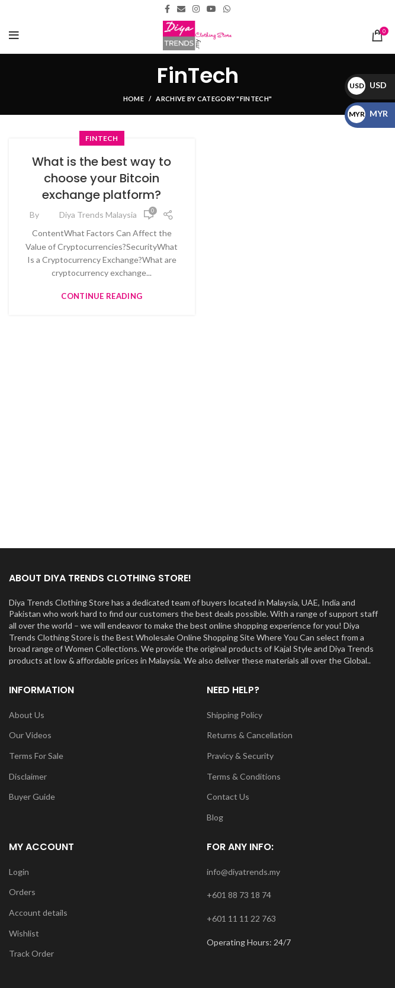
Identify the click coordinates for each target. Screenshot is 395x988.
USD (367, 85)
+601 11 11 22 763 (241, 918)
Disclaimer (28, 776)
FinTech (101, 138)
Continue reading (101, 296)
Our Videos (30, 735)
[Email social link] (181, 9)
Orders (22, 892)
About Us (26, 715)
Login (19, 872)
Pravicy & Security (240, 756)
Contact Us (228, 796)
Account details (38, 912)
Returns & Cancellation (250, 735)
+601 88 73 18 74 (239, 895)
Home (133, 98)
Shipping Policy (234, 715)
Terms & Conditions (244, 776)
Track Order (31, 953)
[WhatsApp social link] (227, 9)
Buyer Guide (32, 796)
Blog (215, 817)
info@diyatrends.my (243, 872)
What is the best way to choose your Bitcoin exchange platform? (101, 178)
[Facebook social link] (167, 9)
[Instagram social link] (196, 9)
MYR (368, 113)
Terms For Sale (36, 756)
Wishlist (24, 933)
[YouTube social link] (211, 9)
